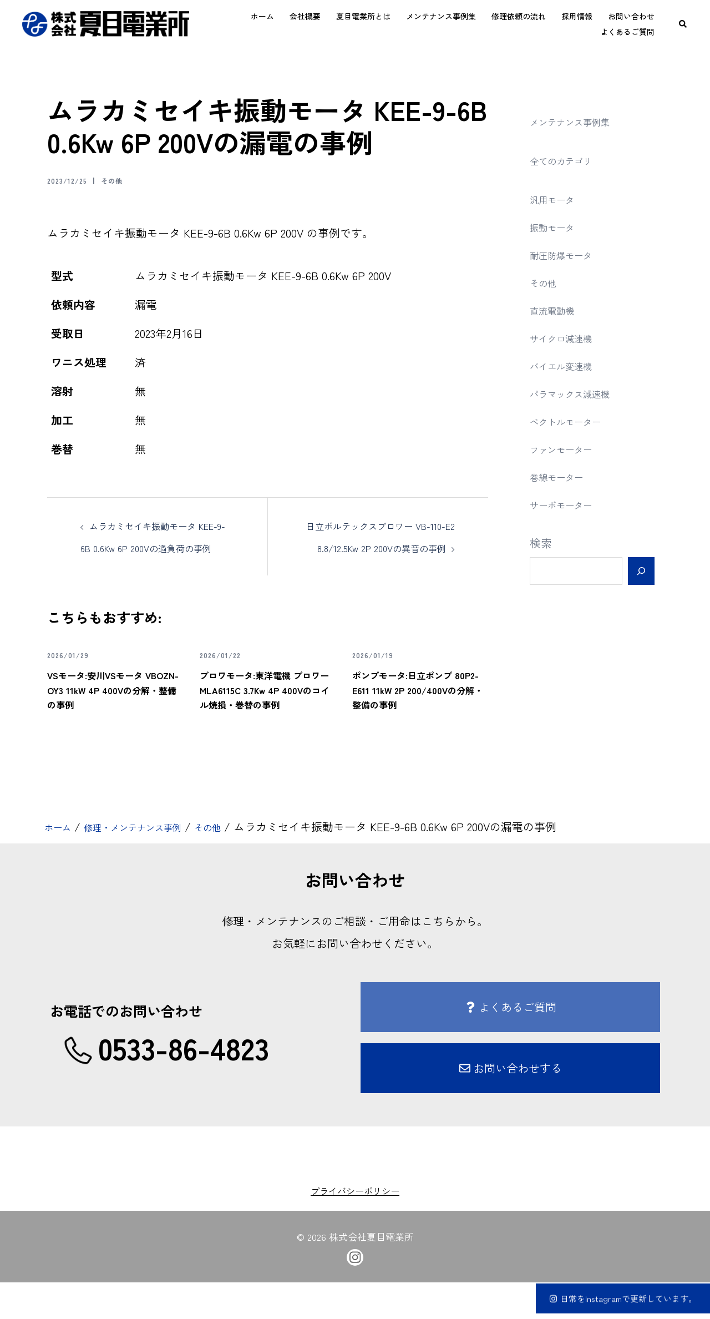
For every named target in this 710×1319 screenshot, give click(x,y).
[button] (683, 24)
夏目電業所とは (363, 16)
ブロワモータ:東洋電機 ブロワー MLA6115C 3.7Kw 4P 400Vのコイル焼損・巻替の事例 (263, 718)
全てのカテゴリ (568, 160)
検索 (541, 543)
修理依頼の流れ (518, 16)
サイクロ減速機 (568, 338)
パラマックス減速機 (580, 393)
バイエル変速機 (568, 365)
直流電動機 (557, 310)
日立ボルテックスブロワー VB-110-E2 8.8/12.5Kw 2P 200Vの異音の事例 (383, 547)
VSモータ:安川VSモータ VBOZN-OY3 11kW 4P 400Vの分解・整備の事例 (113, 718)
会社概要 (305, 16)
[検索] (641, 571)
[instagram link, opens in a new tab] (355, 1292)
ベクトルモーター (574, 421)
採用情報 (576, 16)
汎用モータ (557, 199)
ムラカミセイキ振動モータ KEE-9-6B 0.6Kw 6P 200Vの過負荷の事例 (157, 547)
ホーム (262, 16)
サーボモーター (568, 504)
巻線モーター (563, 476)
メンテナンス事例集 (441, 16)
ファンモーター (568, 449)
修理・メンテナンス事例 (151, 864)
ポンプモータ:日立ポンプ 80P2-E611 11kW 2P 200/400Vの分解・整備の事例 (414, 718)
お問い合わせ (631, 16)
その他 (126, 179)
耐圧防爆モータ (568, 254)
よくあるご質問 (627, 31)
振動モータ (557, 227)
